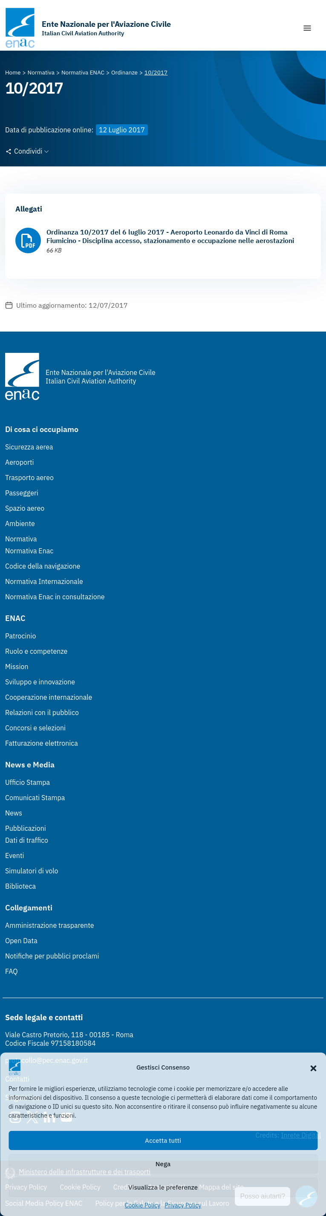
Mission (17, 666)
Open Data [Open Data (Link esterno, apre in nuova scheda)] (21, 940)
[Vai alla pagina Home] (13, 72)
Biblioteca (20, 886)
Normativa (21, 539)
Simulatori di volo (31, 871)
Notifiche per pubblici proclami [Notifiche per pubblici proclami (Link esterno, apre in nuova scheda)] (52, 956)
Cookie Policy (143, 1205)
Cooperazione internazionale (48, 697)
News (13, 813)
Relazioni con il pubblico (42, 712)
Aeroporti (19, 462)
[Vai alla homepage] (88, 28)
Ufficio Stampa (27, 782)
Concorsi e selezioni (35, 728)
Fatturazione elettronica (41, 743)
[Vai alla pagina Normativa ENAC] (82, 72)
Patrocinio (20, 636)
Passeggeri (21, 493)
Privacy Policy (182, 1205)
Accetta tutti (163, 1140)
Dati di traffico (26, 840)
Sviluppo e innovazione (40, 682)
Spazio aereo (24, 508)
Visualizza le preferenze (163, 1187)
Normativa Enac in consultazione (55, 596)
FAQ (11, 971)
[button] (313, 1067)
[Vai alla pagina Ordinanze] (124, 72)
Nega (163, 1164)
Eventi (14, 855)
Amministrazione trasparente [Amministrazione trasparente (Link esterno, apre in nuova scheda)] (49, 925)
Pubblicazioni (25, 828)
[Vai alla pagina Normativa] (41, 72)
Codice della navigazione (42, 566)
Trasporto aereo (29, 477)
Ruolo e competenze (36, 651)
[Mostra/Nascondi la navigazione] (307, 28)
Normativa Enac (29, 550)
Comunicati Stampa (35, 797)
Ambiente (20, 523)
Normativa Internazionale (44, 581)
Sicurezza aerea (29, 447)
